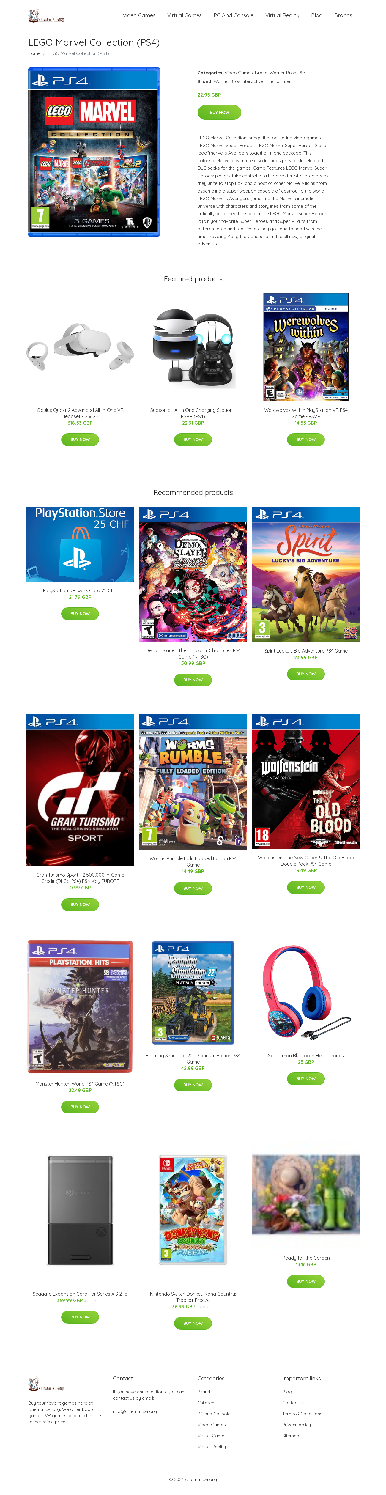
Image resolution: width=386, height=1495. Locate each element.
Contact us (293, 1408)
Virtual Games (184, 17)
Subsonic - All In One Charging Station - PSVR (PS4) (193, 418)
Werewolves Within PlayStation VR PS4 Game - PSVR (306, 418)
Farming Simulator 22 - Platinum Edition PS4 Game (193, 1064)
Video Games (139, 17)
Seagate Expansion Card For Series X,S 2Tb (80, 1299)
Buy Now (219, 117)
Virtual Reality (282, 17)
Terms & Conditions (302, 1419)
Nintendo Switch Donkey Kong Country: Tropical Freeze (193, 1302)
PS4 (302, 78)
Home (34, 58)
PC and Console (233, 17)
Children (206, 1408)
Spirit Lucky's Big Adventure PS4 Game (306, 656)
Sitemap (290, 1441)
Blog (316, 17)
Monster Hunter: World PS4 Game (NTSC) (80, 1089)
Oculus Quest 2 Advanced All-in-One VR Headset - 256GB (80, 418)
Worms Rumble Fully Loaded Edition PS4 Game (193, 867)
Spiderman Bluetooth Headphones (306, 1061)
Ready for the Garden (306, 1263)
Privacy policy (296, 1430)
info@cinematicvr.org (135, 1417)
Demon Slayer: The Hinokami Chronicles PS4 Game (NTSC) (193, 659)
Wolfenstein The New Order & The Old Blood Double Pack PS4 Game (306, 866)
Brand (261, 78)
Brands (343, 17)
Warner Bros (283, 78)
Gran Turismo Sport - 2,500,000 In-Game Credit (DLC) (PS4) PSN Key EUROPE (80, 883)
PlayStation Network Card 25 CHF (80, 595)
